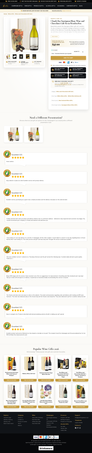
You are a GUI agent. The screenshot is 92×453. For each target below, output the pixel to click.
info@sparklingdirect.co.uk (63, 84)
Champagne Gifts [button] (17, 5)
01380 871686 (64, 83)
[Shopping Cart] (87, 6)
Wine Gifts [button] (28, 5)
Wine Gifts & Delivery (37, 417)
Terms (19, 423)
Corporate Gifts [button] (72, 5)
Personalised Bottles (51, 427)
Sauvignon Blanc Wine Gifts (69, 105)
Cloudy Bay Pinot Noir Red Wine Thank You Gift (28, 402)
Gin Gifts (63, 426)
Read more (55, 36)
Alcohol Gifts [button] (50, 5)
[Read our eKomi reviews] (61, 11)
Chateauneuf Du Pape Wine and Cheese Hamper (11, 374)
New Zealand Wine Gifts (66, 100)
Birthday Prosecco (65, 419)
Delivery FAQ (7, 421)
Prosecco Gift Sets (65, 417)
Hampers (48, 425)
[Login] (88, 6)
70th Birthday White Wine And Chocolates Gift (46, 402)
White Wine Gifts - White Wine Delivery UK (69, 96)
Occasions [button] (60, 5)
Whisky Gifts (64, 428)
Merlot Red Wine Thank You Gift (63, 401)
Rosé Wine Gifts (36, 423)
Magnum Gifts (50, 423)
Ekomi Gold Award (8, 423)
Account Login (7, 417)
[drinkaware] (46, 448)
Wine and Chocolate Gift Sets (64, 91)
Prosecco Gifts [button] (38, 5)
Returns (20, 425)
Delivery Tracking (8, 419)
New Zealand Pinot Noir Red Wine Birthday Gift (11, 402)
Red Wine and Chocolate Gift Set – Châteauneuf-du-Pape (63, 375)
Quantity (76, 51)
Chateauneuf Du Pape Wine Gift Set (46, 373)
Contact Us (20, 419)
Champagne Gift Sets (51, 421)
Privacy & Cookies (22, 421)
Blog (80, 5)
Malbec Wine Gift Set (28, 373)
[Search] (85, 6)
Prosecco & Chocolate (66, 421)
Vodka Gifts (64, 430)
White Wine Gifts (36, 421)
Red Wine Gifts (36, 419)
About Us (20, 417)
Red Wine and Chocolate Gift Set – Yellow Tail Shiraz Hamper (80, 375)
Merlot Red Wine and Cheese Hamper (80, 401)
